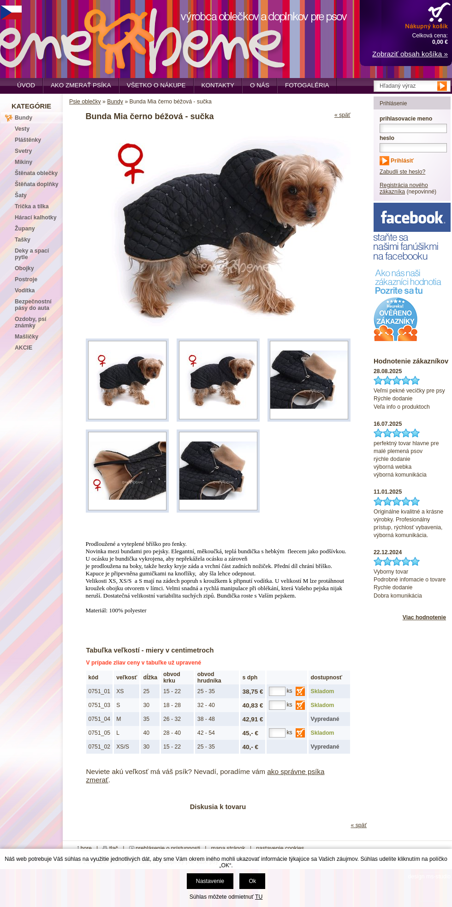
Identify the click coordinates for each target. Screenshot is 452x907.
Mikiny (23, 162)
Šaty (21, 195)
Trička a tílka (31, 206)
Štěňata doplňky (37, 184)
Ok (252, 881)
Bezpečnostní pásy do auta (33, 304)
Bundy (115, 101)
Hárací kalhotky (35, 217)
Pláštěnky (28, 140)
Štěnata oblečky (36, 173)
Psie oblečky (85, 101)
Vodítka (25, 290)
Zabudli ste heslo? (402, 172)
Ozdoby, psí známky (30, 322)
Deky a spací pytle (32, 254)
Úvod (26, 85)
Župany (25, 228)
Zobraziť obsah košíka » (410, 54)
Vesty (22, 129)
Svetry (23, 151)
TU (258, 897)
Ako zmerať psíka (81, 85)
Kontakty (218, 85)
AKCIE (23, 348)
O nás (259, 85)
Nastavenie (210, 881)
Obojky (24, 268)
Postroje (26, 279)
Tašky (22, 239)
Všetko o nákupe (156, 85)
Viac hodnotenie (424, 617)
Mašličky (26, 336)
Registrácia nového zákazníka (404, 188)
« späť (342, 115)
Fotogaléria (307, 85)
